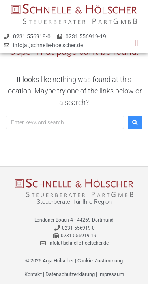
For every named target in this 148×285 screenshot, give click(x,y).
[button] (137, 42)
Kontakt (33, 274)
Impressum (111, 274)
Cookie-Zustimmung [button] (100, 261)
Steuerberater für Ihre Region (74, 201)
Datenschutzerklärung (70, 274)
